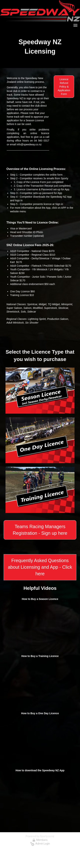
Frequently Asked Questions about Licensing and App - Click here (40, 567)
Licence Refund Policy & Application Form (64, 86)
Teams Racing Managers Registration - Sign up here (40, 530)
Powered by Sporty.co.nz (40, 836)
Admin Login (40, 843)
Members (40, 839)
